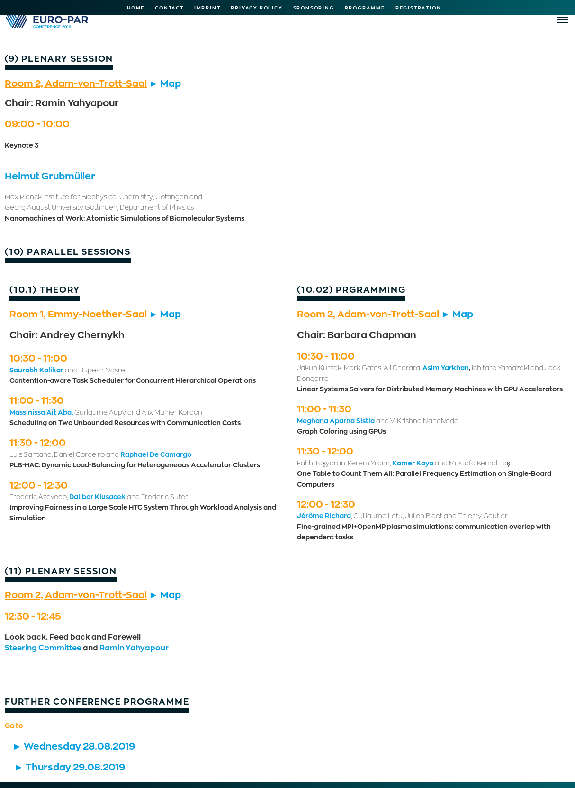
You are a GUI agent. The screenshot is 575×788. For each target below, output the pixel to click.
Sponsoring (313, 7)
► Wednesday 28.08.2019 (73, 745)
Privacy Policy (256, 7)
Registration (418, 7)
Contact (169, 7)
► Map (165, 83)
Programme (365, 7)
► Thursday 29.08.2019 (69, 766)
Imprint (207, 7)
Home (135, 7)
